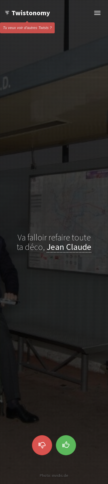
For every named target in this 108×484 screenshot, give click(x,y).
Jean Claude (69, 246)
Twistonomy (27, 12)
